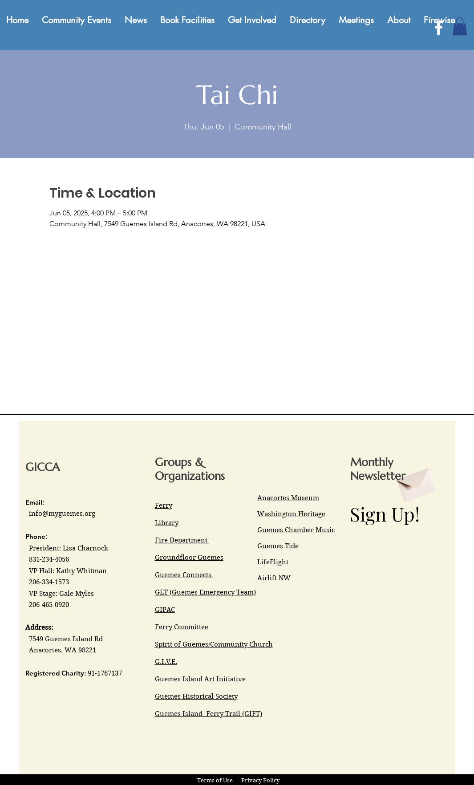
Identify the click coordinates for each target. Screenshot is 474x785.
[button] (459, 26)
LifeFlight (272, 562)
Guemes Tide (278, 546)
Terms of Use (215, 780)
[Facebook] (438, 27)
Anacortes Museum (288, 498)
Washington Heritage (291, 514)
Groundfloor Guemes (189, 558)
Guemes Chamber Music (296, 530)
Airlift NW (274, 578)
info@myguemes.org (62, 514)
